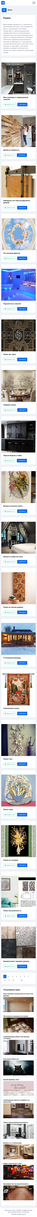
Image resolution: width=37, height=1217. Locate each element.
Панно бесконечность (12, 911)
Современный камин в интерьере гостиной (16, 1037)
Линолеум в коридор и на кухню (15, 1016)
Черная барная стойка (12, 455)
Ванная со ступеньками (12, 1143)
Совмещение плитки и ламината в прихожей (16, 1101)
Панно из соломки (10, 860)
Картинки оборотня (11, 1059)
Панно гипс (8, 759)
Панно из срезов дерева (13, 607)
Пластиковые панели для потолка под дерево (18, 995)
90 (22, 980)
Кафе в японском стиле (12, 1163)
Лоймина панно (9, 405)
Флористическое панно (12, 506)
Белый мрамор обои (11, 1079)
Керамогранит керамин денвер (16, 961)
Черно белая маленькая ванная (15, 1122)
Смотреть (22, 104)
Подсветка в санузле (12, 304)
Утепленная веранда (12, 658)
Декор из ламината (11, 150)
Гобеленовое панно (11, 708)
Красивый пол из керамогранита (16, 1184)
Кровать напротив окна (13, 557)
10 (13, 980)
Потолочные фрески (11, 253)
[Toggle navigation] (34, 3)
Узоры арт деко (9, 354)
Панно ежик (8, 809)
